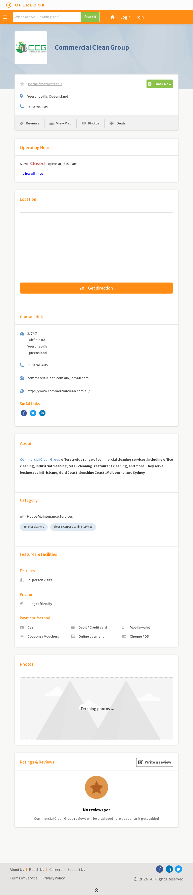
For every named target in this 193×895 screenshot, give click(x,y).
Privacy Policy (53, 878)
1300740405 (37, 107)
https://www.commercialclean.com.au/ (58, 391)
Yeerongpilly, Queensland (47, 96)
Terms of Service (23, 878)
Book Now (159, 84)
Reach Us (36, 870)
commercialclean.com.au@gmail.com (58, 378)
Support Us (76, 870)
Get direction (96, 288)
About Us (17, 870)
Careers (55, 870)
